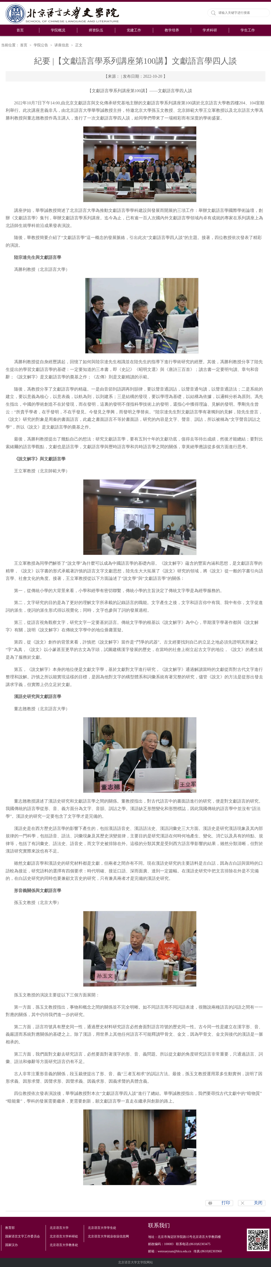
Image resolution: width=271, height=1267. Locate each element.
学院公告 (41, 45)
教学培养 (172, 30)
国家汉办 (11, 1245)
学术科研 (210, 30)
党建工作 (134, 30)
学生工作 (248, 30)
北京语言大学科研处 (64, 1236)
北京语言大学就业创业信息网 (108, 1236)
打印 (226, 1202)
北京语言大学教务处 (64, 1245)
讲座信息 (61, 45)
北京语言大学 (59, 1228)
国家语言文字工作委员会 (22, 1236)
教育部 (10, 1228)
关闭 (258, 1202)
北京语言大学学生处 (102, 1228)
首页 (20, 30)
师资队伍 (96, 30)
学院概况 (58, 30)
